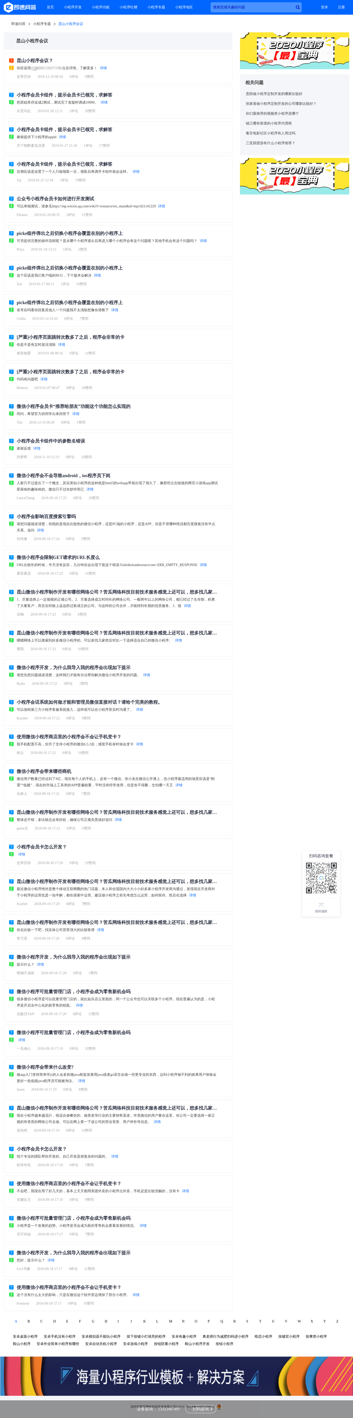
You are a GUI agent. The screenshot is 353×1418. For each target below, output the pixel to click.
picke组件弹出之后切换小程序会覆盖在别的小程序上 (70, 233)
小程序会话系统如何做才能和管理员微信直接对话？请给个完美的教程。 (89, 702)
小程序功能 (100, 7)
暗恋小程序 (263, 1336)
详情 (103, 68)
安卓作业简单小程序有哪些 (58, 1344)
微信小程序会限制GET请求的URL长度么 (58, 557)
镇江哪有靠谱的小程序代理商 (269, 123)
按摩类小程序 (316, 1336)
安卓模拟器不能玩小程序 (101, 1336)
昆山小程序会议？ (35, 60)
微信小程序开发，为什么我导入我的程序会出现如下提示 (73, 667)
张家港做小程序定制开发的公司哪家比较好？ (281, 104)
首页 (50, 7)
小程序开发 (73, 7)
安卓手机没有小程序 (60, 1336)
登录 (324, 7)
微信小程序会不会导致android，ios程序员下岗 (63, 475)
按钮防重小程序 (166, 1344)
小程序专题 (156, 7)
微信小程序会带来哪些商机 (44, 771)
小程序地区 (184, 7)
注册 (341, 7)
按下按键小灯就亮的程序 (146, 1336)
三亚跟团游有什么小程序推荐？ (270, 143)
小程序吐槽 (128, 7)
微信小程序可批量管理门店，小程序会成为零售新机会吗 (73, 991)
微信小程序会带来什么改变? (45, 1067)
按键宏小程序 (289, 1336)
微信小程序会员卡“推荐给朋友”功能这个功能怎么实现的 (73, 406)
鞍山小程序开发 (197, 1344)
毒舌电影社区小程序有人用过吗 (270, 133)
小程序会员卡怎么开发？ (42, 846)
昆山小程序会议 (70, 24)
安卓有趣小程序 (184, 1336)
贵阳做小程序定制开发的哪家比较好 (274, 94)
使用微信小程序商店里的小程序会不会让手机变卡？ (69, 736)
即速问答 (18, 24)
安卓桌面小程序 (25, 1336)
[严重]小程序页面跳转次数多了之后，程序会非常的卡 (70, 337)
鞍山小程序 (22, 1344)
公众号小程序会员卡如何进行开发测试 (55, 198)
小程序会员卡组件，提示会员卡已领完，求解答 (64, 94)
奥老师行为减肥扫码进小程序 (226, 1336)
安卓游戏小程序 (135, 1344)
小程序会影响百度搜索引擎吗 (46, 516)
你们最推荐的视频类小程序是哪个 (272, 113)
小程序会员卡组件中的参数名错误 (51, 441)
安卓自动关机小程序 (101, 1344)
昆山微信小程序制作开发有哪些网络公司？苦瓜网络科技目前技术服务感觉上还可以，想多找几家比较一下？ (126, 592)
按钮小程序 (224, 1344)
